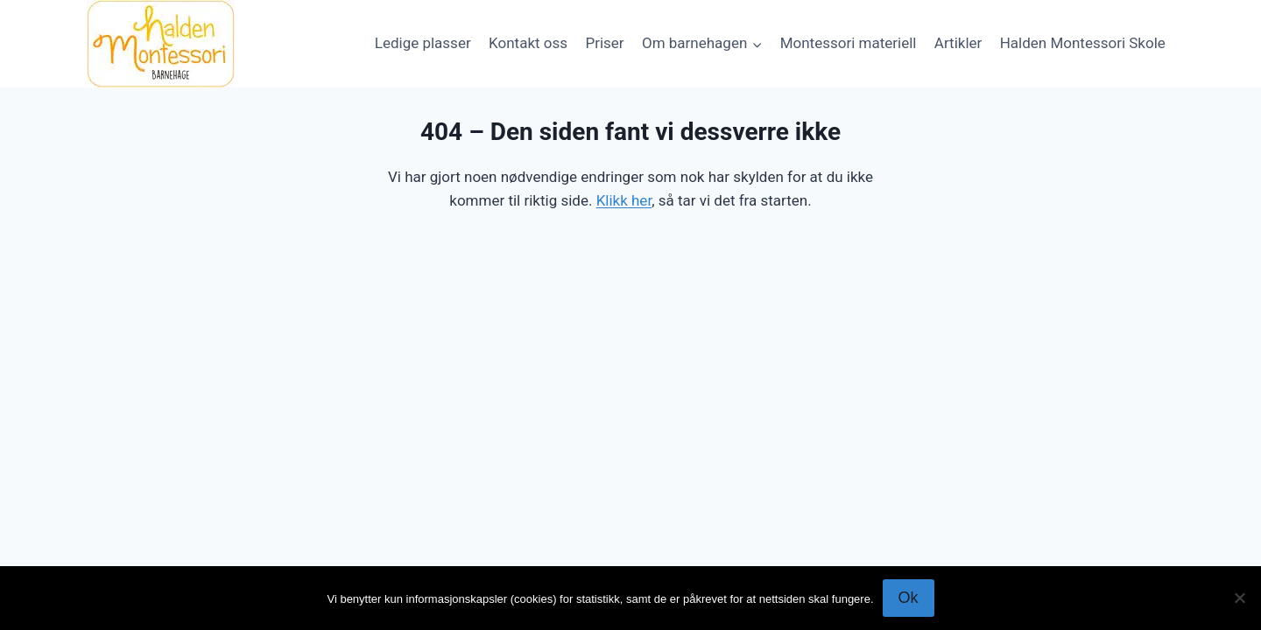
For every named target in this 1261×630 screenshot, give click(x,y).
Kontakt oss (528, 43)
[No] (1239, 597)
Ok (908, 597)
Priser (604, 43)
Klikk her (624, 200)
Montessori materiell (848, 43)
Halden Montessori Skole (1083, 43)
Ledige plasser (423, 43)
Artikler (958, 43)
